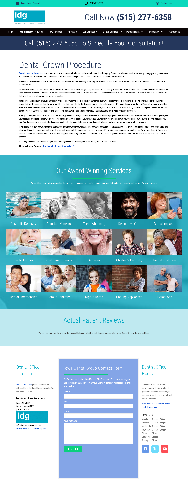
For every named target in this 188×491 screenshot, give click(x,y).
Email (66, 401)
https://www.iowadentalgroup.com (31, 428)
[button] (97, 32)
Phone (67, 411)
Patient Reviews (155, 31)
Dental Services (110, 31)
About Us (72, 31)
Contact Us (174, 31)
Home (11, 31)
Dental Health (133, 31)
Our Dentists (89, 31)
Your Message (70, 421)
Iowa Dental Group (24, 384)
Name (66, 392)
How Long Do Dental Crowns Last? (58, 146)
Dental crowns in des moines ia (32, 73)
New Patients (55, 31)
